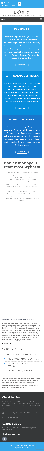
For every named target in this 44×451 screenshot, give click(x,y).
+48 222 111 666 (8, 5)
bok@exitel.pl (8, 3)
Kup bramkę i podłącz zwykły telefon (22, 371)
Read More (22, 65)
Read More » (6, 343)
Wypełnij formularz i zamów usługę (22, 354)
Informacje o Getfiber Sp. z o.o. (18, 320)
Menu (3, 19)
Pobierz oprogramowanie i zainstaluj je (23, 359)
